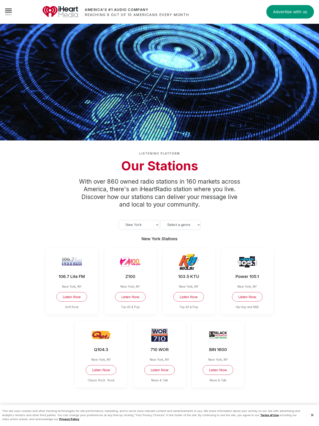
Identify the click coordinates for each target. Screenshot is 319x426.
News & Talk (159, 380)
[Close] (312, 419)
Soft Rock (72, 307)
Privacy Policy (69, 423)
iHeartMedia (60, 12)
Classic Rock (96, 380)
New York (69, 286)
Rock (110, 380)
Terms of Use (269, 419)
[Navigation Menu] (8, 12)
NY (80, 286)
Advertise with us (290, 11)
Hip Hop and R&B (247, 307)
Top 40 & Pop (130, 307)
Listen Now (72, 297)
